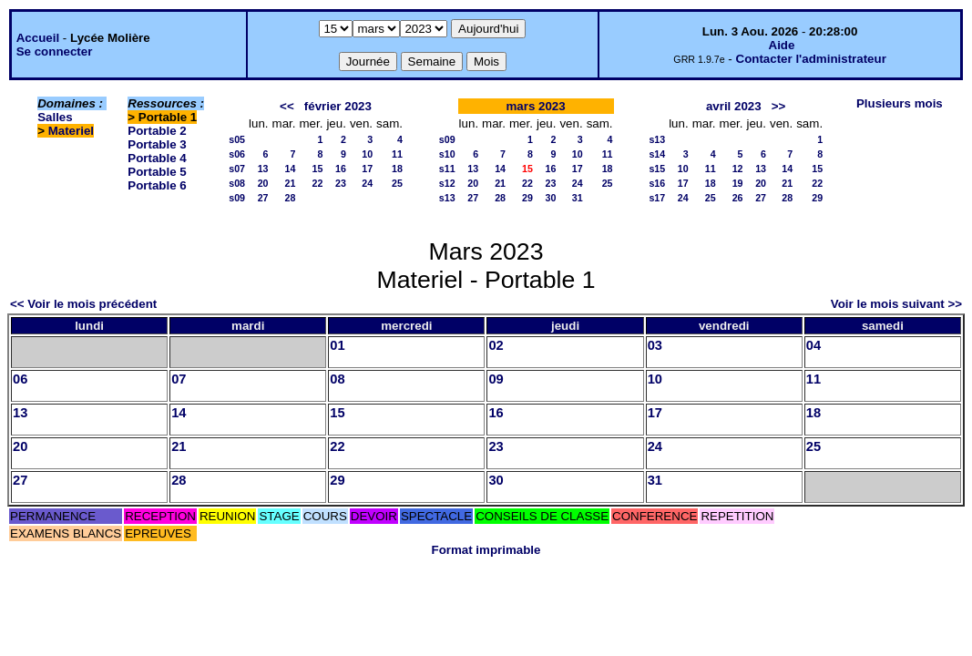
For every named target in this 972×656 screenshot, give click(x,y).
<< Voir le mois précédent (83, 304)
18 (397, 168)
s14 (657, 154)
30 (551, 197)
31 (577, 197)
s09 (237, 197)
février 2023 (338, 106)
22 (317, 183)
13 (263, 168)
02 (495, 345)
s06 (237, 154)
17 (367, 168)
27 (263, 197)
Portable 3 (157, 144)
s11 (447, 168)
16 (340, 168)
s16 (657, 183)
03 (655, 345)
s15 (657, 168)
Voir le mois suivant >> (896, 304)
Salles (55, 117)
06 (20, 379)
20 (263, 183)
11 (397, 154)
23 (340, 183)
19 (737, 183)
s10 (447, 154)
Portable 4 (157, 158)
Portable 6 (157, 185)
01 (337, 345)
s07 (237, 168)
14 (290, 168)
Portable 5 (157, 172)
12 (737, 168)
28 (290, 197)
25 (397, 183)
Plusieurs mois (899, 103)
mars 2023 (535, 106)
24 (367, 183)
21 (290, 183)
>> (779, 106)
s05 (237, 139)
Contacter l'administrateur (811, 59)
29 (527, 197)
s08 (237, 183)
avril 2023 (734, 106)
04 (813, 345)
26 (737, 197)
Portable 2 (157, 131)
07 (178, 379)
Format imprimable (486, 550)
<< (287, 106)
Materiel (71, 131)
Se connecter (54, 51)
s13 (447, 197)
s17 (657, 197)
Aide (782, 45)
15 (317, 168)
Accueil (37, 38)
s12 (447, 183)
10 (367, 154)
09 (495, 379)
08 (337, 379)
